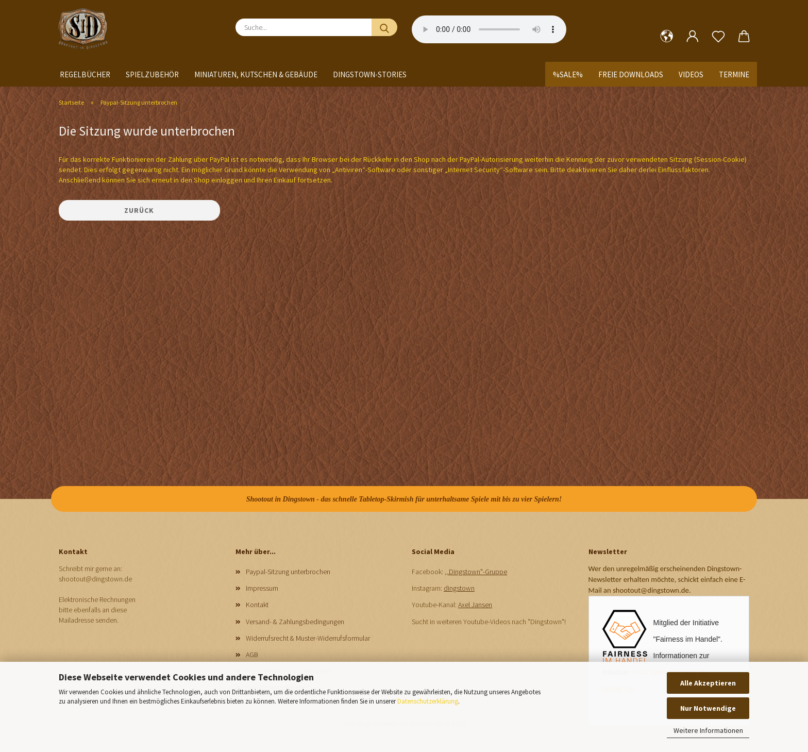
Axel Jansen (475, 604)
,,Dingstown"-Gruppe (476, 571)
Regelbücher (85, 74)
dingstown (459, 588)
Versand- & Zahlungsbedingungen (295, 621)
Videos (691, 74)
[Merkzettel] (718, 37)
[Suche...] (384, 27)
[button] (667, 37)
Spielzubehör (152, 74)
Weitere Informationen (708, 730)
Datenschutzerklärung (427, 701)
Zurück (139, 210)
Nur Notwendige (708, 708)
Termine (734, 74)
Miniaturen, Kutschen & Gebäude (255, 74)
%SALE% (568, 74)
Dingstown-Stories (370, 74)
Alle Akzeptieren (708, 683)
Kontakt (257, 604)
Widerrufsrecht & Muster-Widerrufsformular (308, 638)
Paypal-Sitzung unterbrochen (288, 571)
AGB (252, 654)
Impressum (262, 588)
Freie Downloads (630, 74)
